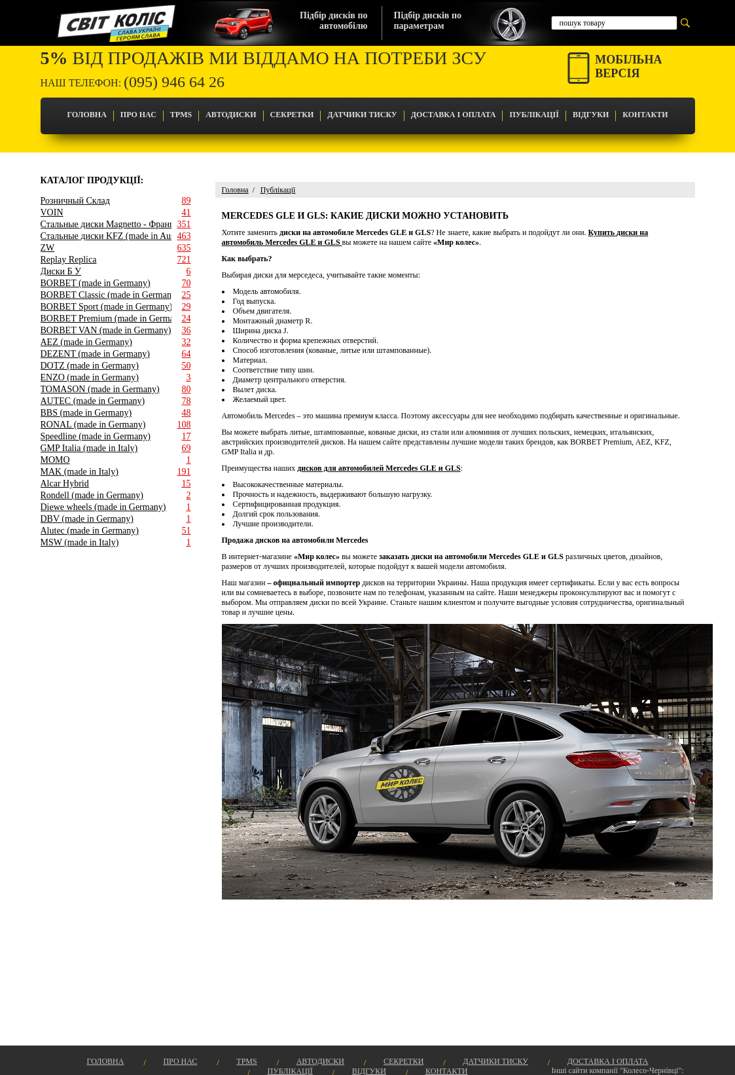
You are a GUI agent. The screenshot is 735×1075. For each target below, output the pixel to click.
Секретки (292, 114)
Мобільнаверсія (628, 66)
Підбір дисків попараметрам (427, 20)
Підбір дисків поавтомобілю (333, 20)
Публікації (533, 114)
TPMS (181, 114)
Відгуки (591, 114)
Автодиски (231, 114)
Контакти (645, 114)
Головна (86, 114)
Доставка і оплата (453, 114)
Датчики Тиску (362, 114)
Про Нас (138, 114)
